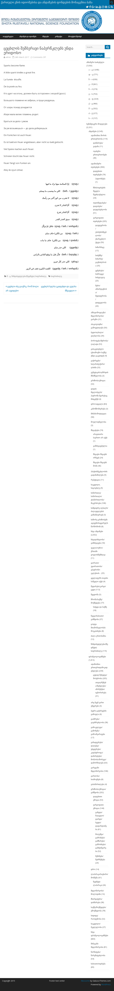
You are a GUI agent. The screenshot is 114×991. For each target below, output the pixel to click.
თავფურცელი (8, 36)
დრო (93, 869)
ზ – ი (91, 79)
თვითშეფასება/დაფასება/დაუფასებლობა (100, 206)
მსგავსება (95, 430)
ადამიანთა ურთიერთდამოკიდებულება (99, 667)
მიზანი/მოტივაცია (98, 413)
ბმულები (45, 36)
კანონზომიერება (98, 408)
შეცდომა (94, 594)
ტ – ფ (91, 99)
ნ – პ (91, 89)
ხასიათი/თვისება (98, 963)
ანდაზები (93, 131)
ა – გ (91, 69)
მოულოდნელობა (98, 422)
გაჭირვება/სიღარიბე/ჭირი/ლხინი (98, 364)
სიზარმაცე (99, 247)
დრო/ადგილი (97, 404)
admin (8, 57)
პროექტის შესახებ (75, 36)
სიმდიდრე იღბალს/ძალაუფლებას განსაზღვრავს (99, 511)
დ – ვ (91, 74)
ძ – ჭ (91, 113)
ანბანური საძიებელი (95, 62)
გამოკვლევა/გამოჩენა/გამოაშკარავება (98, 730)
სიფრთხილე (56, 276)
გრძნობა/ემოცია (98, 380)
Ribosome (85, 981)
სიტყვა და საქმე (100, 607)
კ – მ (91, 84)
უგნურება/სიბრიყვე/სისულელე (100, 274)
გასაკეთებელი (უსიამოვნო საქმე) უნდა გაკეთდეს (99, 352)
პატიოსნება (100, 178)
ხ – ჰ (91, 118)
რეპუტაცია (95, 479)
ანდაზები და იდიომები (27, 36)
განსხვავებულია (100, 446)
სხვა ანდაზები (97, 531)
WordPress (106, 984)
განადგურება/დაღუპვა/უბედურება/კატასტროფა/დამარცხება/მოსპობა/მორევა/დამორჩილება (98, 752)
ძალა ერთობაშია (98, 636)
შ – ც (91, 108)
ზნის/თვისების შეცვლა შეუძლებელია (99, 191)
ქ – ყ (91, 103)
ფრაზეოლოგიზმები (97, 656)
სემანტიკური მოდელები (96, 124)
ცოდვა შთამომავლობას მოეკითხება (98, 627)
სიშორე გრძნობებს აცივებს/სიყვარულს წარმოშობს (99, 523)
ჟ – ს (91, 94)
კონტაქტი (58, 36)
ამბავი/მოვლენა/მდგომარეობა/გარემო (98, 316)
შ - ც (9, 276)
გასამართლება (97, 784)
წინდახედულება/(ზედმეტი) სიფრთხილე (29, 276)
